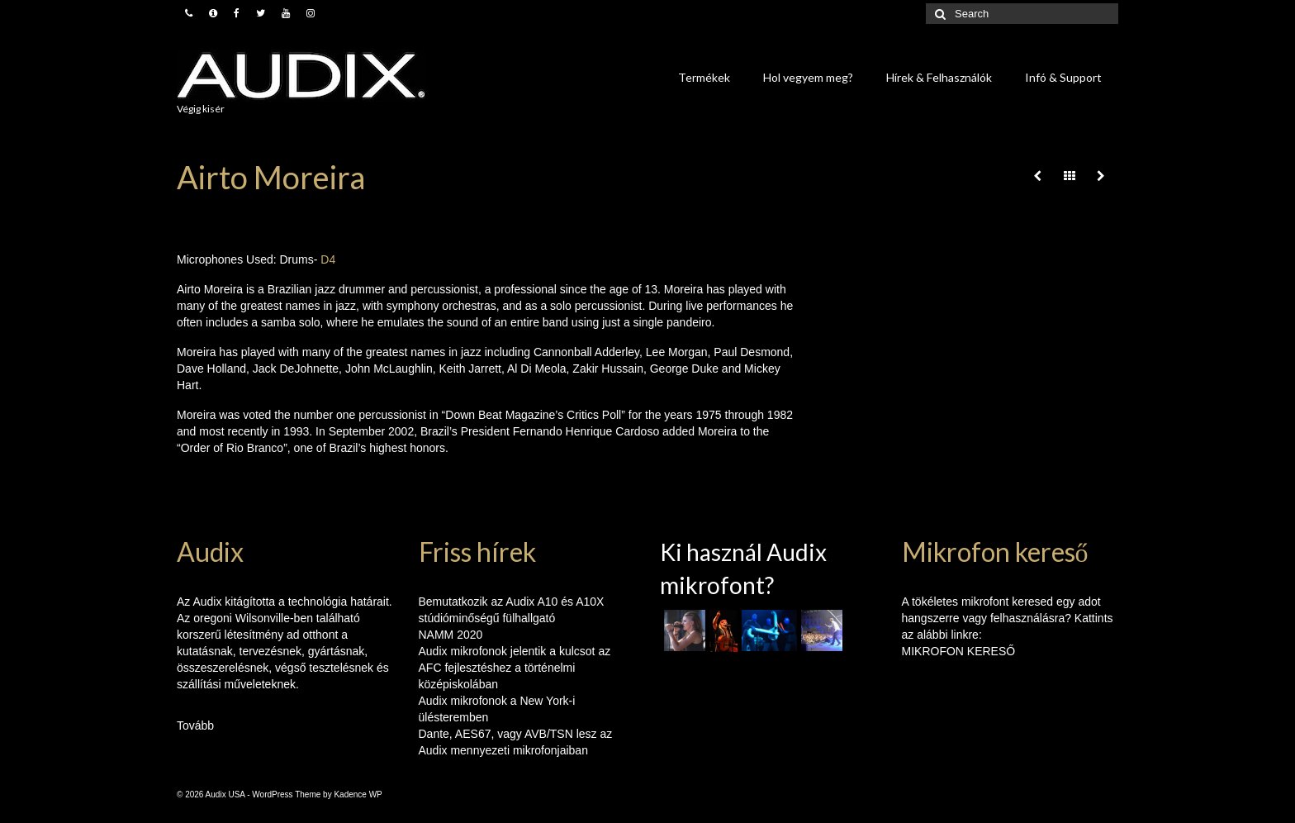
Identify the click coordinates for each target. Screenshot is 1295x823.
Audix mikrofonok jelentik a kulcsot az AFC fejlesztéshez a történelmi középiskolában (515, 668)
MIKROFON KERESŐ (959, 651)
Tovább (195, 725)
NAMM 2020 (451, 634)
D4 (327, 259)
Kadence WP (358, 794)
